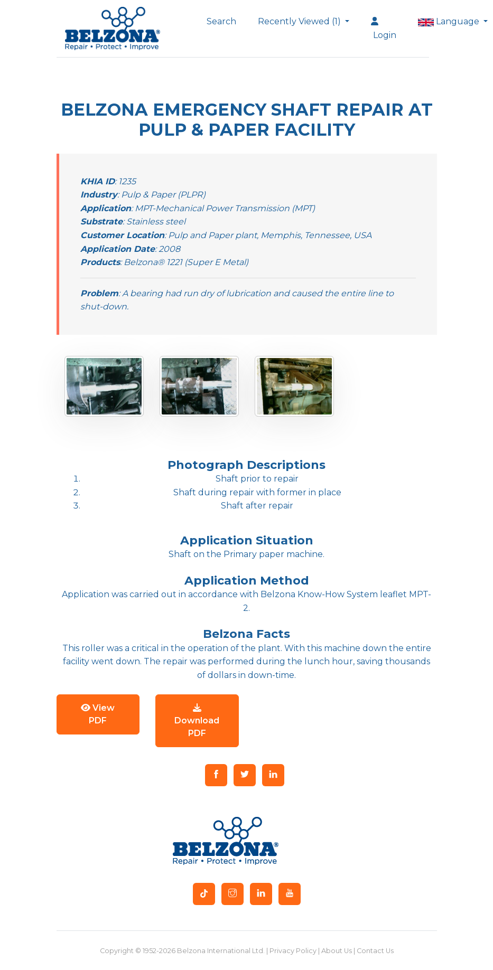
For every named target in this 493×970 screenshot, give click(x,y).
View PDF (98, 714)
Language (447, 21)
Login (383, 28)
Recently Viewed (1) (300, 21)
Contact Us (375, 951)
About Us (336, 951)
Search (221, 21)
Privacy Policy (293, 951)
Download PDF (196, 720)
